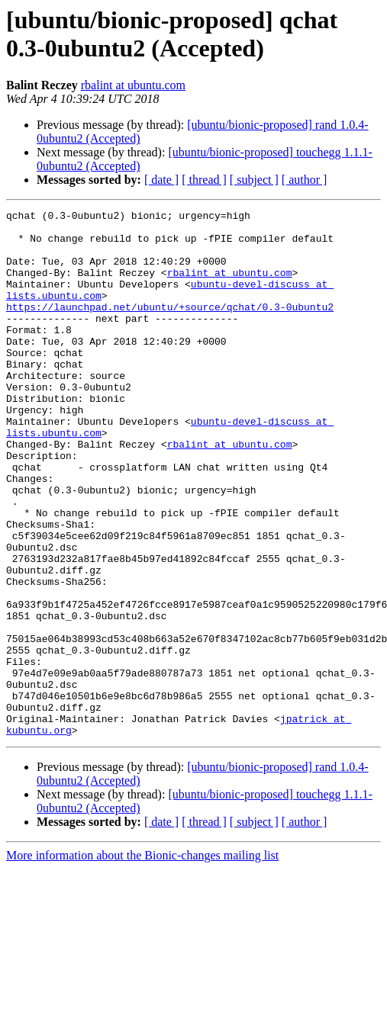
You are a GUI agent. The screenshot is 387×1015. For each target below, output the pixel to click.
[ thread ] (204, 179)
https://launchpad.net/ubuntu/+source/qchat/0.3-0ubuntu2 (170, 327)
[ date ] (161, 179)
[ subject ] (254, 179)
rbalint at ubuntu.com (133, 85)
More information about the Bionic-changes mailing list (142, 960)
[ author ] (304, 179)
